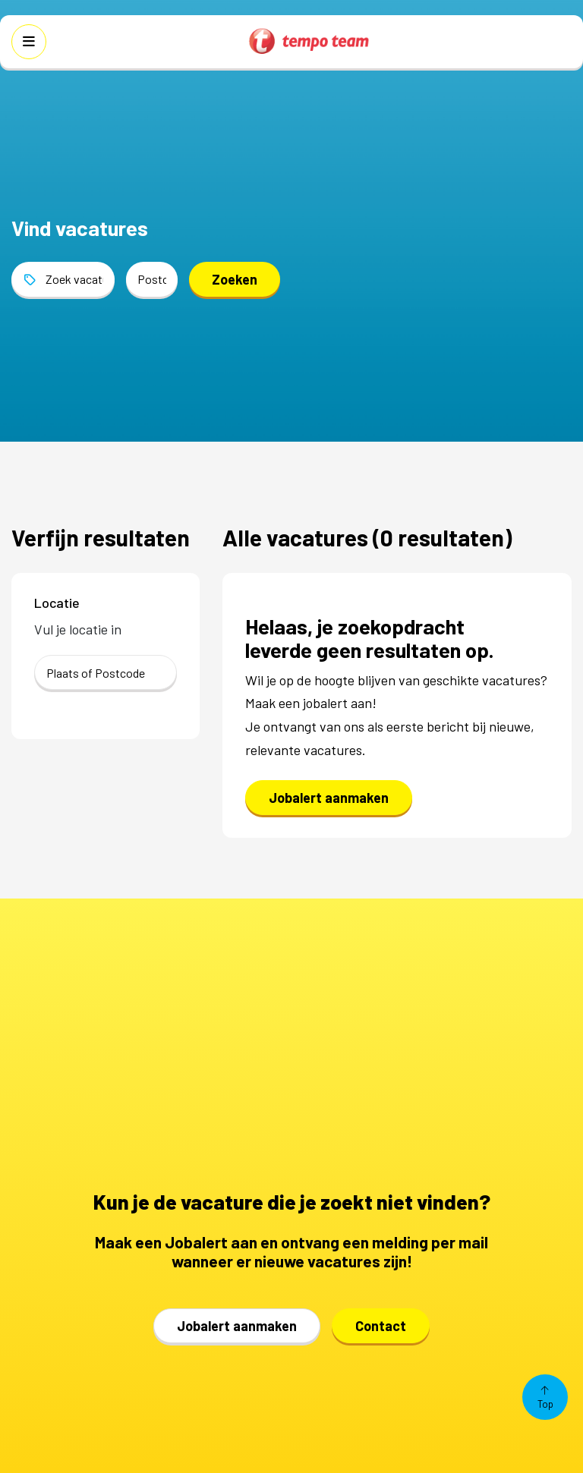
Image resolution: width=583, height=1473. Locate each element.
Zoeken (234, 279)
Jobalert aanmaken (329, 797)
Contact (380, 1325)
